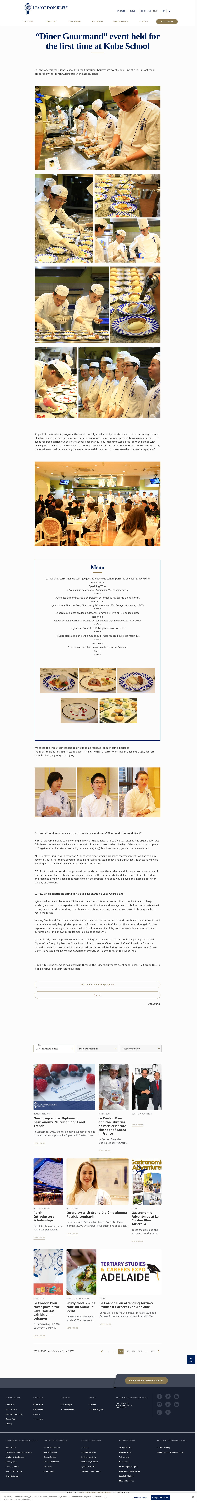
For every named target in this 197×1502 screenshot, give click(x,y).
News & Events (120, 21)
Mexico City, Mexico (51, 1462)
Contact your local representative (170, 1452)
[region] (98, 1497)
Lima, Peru (48, 1466)
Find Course (167, 21)
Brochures (97, 21)
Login (163, 11)
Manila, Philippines (126, 1481)
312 (153, 1351)
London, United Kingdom (15, 1457)
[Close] (193, 1497)
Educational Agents (96, 1409)
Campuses (122, 11)
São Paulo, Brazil (50, 1452)
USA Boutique (66, 1404)
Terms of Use (11, 1409)
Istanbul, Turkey (12, 1466)
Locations (28, 21)
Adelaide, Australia (88, 1452)
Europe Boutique (67, 1409)
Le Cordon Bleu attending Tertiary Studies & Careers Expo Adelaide (126, 1307)
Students (92, 1404)
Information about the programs (97, 984)
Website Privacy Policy (14, 1414)
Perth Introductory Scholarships (44, 1218)
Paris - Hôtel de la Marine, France (19, 1452)
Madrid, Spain (11, 1462)
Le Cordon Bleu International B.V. (96, 1492)
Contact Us (10, 1404)
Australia (84, 1447)
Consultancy (38, 1419)
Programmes (74, 21)
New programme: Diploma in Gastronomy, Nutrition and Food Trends (59, 1123)
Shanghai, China (125, 1447)
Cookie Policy (11, 1419)
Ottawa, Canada (50, 1457)
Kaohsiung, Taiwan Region (129, 1471)
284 (134, 1351)
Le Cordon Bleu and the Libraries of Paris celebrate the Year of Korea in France (112, 1127)
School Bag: (149, 11)
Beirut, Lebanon (12, 1476)
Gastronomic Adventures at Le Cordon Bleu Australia (145, 1220)
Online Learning (163, 1447)
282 (121, 1351)
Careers (36, 1414)
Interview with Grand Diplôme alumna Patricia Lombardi (97, 1216)
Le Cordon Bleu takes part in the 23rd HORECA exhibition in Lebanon (47, 1312)
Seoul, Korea (124, 1462)
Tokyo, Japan (124, 1457)
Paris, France (11, 1447)
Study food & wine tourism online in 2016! (81, 1308)
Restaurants (38, 1404)
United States (49, 1471)
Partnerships (38, 1409)
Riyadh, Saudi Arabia (14, 1471)
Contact (143, 21)
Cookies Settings (140, 1497)
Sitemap (9, 1424)
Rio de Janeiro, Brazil (52, 1447)
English (134, 11)
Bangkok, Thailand (126, 1476)
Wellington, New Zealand (91, 1471)
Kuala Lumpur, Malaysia (128, 1466)
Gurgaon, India (125, 1452)
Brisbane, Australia (88, 1457)
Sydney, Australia (88, 1466)
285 (140, 1351)
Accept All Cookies (160, 1497)
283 (127, 1351)
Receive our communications (146, 1380)
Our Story (51, 21)
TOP (191, 1359)
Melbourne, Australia (89, 1462)
